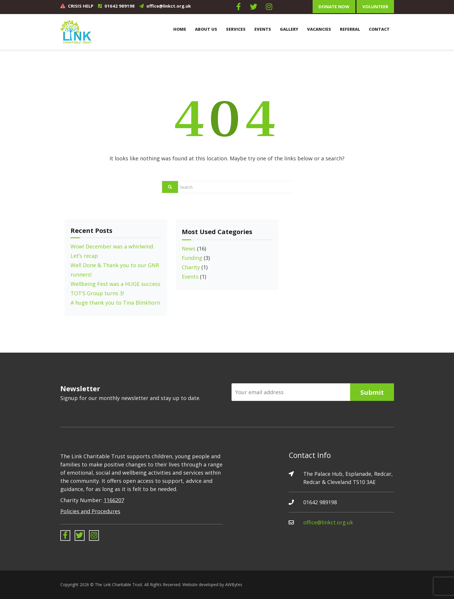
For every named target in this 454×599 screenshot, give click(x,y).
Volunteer (375, 6)
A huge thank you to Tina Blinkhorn (115, 302)
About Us (206, 29)
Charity (191, 267)
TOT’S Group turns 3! (97, 293)
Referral (350, 29)
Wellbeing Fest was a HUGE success (115, 283)
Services (236, 29)
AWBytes (233, 584)
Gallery (289, 29)
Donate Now (334, 6)
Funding (192, 257)
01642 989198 (119, 6)
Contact (379, 29)
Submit (372, 392)
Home (179, 29)
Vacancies (319, 29)
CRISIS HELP (80, 6)
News (189, 248)
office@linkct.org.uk (168, 6)
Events (262, 29)
